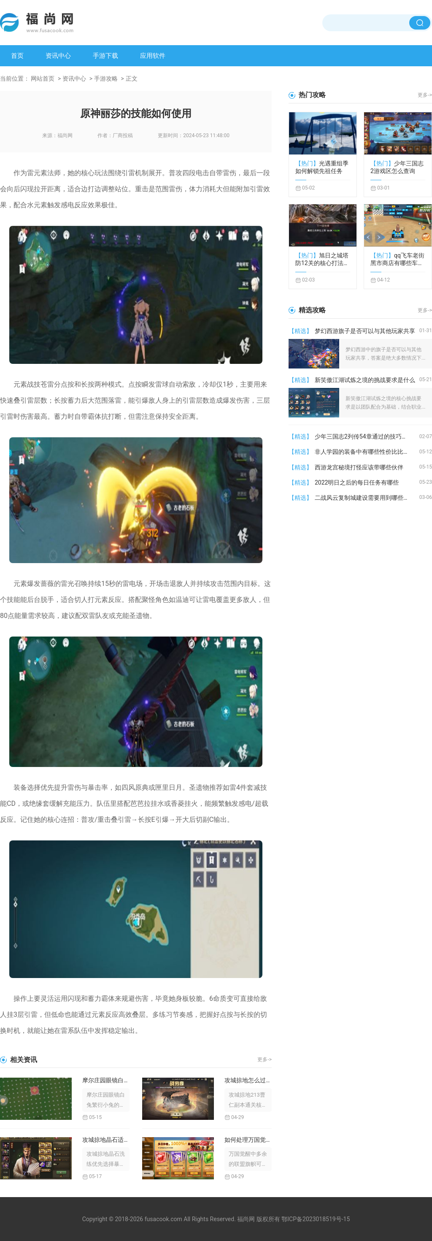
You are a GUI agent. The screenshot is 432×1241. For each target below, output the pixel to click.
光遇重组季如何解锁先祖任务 (321, 167)
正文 (132, 78)
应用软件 (152, 56)
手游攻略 (106, 78)
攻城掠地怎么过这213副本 (248, 1080)
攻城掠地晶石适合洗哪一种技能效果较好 (106, 1139)
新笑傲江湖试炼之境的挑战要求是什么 (365, 380)
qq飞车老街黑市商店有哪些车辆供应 (397, 259)
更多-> (264, 1059)
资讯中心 (58, 56)
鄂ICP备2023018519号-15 (315, 1219)
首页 (17, 56)
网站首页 (42, 78)
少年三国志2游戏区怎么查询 (397, 167)
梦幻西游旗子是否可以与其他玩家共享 (365, 331)
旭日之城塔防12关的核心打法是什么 (322, 259)
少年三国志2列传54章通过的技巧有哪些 (367, 436)
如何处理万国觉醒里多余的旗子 (248, 1139)
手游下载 (105, 56)
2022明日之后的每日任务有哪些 (357, 482)
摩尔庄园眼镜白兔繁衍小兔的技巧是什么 (106, 1080)
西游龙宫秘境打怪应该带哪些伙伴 (359, 467)
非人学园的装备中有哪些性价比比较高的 (367, 451)
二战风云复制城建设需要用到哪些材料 (365, 497)
